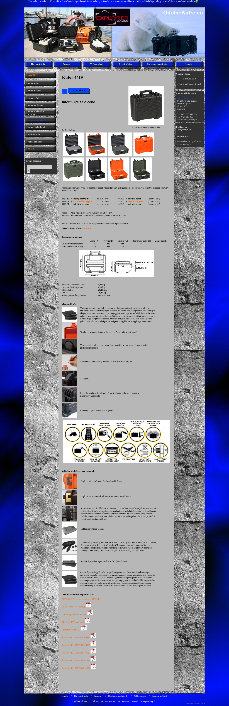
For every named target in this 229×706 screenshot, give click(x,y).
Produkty (67, 64)
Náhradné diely (35, 142)
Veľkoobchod (96, 64)
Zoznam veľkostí (159, 696)
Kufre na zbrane (35, 105)
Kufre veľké (33, 98)
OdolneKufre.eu (79, 701)
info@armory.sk (191, 119)
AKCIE (31, 148)
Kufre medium (34, 90)
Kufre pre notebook (37, 120)
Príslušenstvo (34, 134)
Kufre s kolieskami (36, 127)
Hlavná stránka (38, 64)
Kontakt (189, 64)
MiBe (203, 704)
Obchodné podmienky (157, 64)
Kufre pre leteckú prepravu (36, 112)
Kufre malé (33, 83)
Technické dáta (125, 64)
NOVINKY (33, 75)
